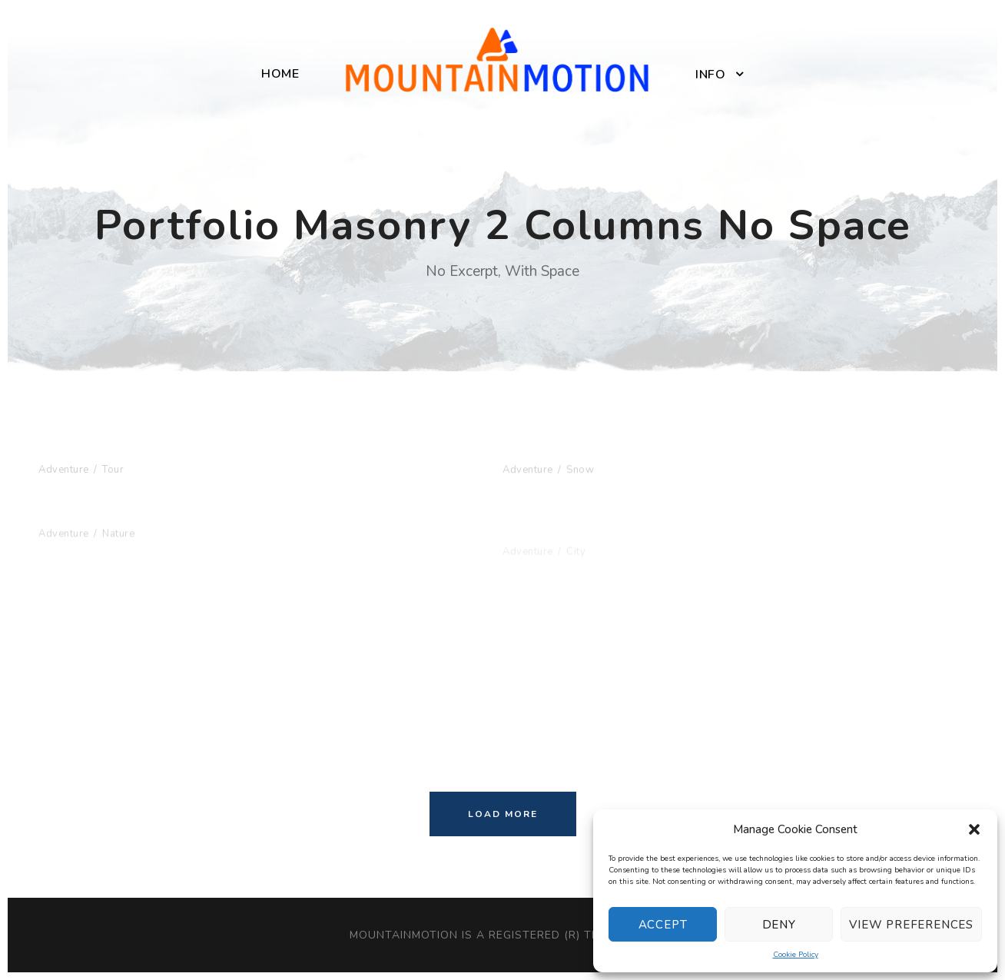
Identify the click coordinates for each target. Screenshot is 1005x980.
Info (710, 74)
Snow (580, 473)
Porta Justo (545, 453)
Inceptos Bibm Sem (112, 450)
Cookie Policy (795, 954)
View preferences (911, 924)
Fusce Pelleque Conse (122, 525)
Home (280, 73)
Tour (113, 470)
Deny (779, 924)
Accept (663, 924)
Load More (503, 814)
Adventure (63, 470)
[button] (974, 829)
